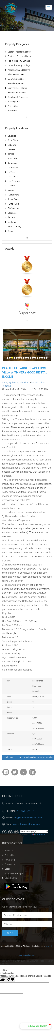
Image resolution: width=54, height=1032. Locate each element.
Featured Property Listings (20, 56)
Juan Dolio (12, 158)
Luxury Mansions (16, 78)
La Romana (13, 167)
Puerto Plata (13, 194)
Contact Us (10, 864)
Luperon (11, 185)
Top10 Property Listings (19, 60)
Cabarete (12, 144)
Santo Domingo (15, 226)
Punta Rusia (13, 203)
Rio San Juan (14, 208)
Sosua (11, 231)
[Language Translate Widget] (34, 831)
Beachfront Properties (18, 96)
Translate (38, 834)
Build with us (13, 106)
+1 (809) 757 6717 (25, 810)
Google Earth (11, 877)
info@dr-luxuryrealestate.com (28, 817)
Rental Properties (16, 83)
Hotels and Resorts (17, 92)
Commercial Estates (17, 87)
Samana (11, 217)
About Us (9, 850)
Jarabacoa (13, 162)
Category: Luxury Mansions (16, 382)
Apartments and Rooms (19, 69)
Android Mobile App (14, 873)
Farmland (12, 110)
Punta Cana (13, 199)
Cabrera (11, 149)
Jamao (11, 153)
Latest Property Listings (19, 65)
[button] (35, 1026)
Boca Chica (13, 140)
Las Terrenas (14, 181)
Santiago (12, 221)
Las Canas (13, 176)
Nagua (11, 190)
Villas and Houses (16, 74)
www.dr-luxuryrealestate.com (26, 824)
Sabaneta (12, 212)
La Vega (11, 172)
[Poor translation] (10, 979)
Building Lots (14, 101)
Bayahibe (12, 135)
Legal (7, 868)
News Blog (10, 859)
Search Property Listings (19, 51)
